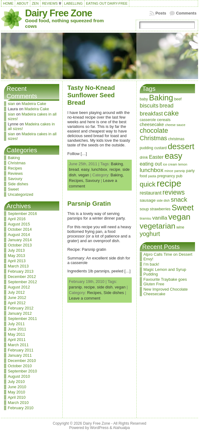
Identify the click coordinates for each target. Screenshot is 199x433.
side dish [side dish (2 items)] (163, 200)
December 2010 (22, 360)
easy (85, 169)
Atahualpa (121, 428)
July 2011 (16, 324)
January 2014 (20, 240)
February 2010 (20, 408)
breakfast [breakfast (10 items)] (151, 113)
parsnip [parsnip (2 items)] (179, 171)
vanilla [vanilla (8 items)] (159, 218)
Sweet (13, 189)
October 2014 (20, 229)
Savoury (15, 178)
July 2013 (16, 250)
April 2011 (17, 339)
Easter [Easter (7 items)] (156, 157)
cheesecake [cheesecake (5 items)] (152, 124)
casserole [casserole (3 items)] (148, 120)
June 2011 (17, 329)
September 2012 (22, 282)
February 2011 (20, 350)
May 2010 (16, 392)
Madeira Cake (34, 103)
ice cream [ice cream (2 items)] (170, 164)
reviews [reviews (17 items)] (174, 192)
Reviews (15, 173)
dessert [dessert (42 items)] (181, 146)
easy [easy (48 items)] (173, 156)
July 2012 (16, 292)
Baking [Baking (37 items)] (161, 97)
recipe (115, 169)
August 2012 (19, 287)
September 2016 (22, 213)
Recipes (15, 168)
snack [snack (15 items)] (179, 199)
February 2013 (20, 271)
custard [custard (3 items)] (160, 148)
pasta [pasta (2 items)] (152, 176)
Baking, (117, 175)
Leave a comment (84, 298)
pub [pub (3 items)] (179, 176)
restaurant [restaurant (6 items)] (151, 192)
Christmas (17, 163)
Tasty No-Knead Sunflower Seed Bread (91, 95)
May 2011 (16, 334)
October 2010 (20, 366)
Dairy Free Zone (58, 13)
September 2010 (22, 371)
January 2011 (20, 355)
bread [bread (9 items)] (166, 106)
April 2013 (17, 261)
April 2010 (17, 397)
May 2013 (16, 255)
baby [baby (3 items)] (144, 99)
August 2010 (19, 376)
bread (74, 169)
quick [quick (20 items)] (147, 184)
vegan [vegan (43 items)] (179, 216)
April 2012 (17, 303)
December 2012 (22, 276)
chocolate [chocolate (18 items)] (154, 130)
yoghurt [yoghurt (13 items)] (150, 233)
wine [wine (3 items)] (180, 227)
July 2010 (16, 381)
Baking (14, 157)
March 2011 (18, 345)
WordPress (99, 428)
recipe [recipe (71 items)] (169, 183)
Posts (160, 13)
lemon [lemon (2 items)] (182, 164)
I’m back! (151, 264)
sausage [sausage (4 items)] (148, 200)
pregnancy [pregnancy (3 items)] (166, 176)
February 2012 (20, 308)
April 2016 (17, 218)
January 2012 (20, 313)
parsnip (75, 287)
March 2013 (18, 266)
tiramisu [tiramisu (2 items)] (145, 218)
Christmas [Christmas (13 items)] (153, 138)
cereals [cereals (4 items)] (164, 119)
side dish (105, 287)
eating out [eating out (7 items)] (151, 163)
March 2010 (18, 402)
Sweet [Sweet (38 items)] (182, 207)
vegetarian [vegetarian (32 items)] (157, 226)
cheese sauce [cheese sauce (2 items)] (175, 125)
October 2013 (20, 245)
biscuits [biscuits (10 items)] (149, 105)
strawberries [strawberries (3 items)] (160, 209)
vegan (83, 175)
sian (11, 103)
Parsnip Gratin (89, 203)
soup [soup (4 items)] (144, 209)
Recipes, (77, 180)
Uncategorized (20, 194)
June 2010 (17, 387)
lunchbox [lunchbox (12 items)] (152, 170)
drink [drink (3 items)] (144, 157)
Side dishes (18, 184)
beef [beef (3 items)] (178, 99)
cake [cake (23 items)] (171, 113)
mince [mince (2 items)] (168, 171)
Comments (186, 13)
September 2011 (22, 318)
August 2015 (19, 224)
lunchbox (99, 169)
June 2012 (17, 297)
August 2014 (19, 234)
